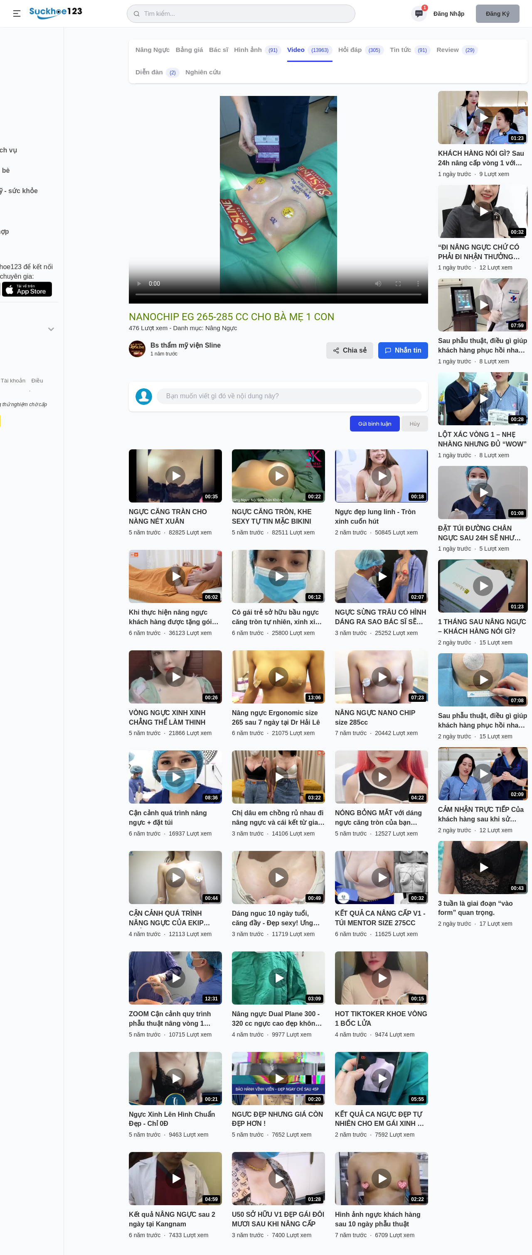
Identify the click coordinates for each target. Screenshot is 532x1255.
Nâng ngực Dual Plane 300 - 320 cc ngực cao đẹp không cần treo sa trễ (276, 1019)
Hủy (415, 423)
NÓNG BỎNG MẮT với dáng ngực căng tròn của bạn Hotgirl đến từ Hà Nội (378, 818)
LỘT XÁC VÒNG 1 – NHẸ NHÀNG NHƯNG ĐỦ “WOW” (482, 439)
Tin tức (410, 50)
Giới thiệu (19, 394)
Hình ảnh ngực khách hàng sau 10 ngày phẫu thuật (378, 1219)
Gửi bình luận (375, 423)
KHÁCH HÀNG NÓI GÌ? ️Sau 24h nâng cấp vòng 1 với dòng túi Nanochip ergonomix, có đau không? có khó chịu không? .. (481, 159)
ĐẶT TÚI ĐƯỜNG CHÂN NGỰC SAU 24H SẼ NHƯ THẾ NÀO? (476, 534)
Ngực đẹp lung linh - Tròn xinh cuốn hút (375, 516)
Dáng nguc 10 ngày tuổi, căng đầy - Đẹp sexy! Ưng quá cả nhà (272, 919)
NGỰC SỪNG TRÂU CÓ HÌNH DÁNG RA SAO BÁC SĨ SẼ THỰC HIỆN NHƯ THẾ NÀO (380, 618)
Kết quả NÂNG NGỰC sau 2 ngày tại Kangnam (172, 1219)
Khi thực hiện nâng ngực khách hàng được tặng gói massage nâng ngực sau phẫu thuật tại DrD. (170, 618)
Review (457, 50)
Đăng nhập (448, 13)
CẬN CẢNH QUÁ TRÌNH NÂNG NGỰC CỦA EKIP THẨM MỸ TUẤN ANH (166, 919)
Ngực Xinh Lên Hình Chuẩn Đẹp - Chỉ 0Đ (172, 1119)
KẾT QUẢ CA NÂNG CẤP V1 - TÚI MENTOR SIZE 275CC (380, 918)
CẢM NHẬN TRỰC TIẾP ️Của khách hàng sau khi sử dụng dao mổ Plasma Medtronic (481, 815)
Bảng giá (189, 49)
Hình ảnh (257, 50)
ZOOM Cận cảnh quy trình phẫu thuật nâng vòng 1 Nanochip (170, 1019)
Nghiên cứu (203, 72)
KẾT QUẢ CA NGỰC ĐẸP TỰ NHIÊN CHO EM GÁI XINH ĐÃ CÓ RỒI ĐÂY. (381, 1120)
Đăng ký (498, 13)
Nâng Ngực (152, 49)
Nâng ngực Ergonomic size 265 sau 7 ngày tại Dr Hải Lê (276, 717)
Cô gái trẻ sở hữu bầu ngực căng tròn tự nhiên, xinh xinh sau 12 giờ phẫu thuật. (277, 618)
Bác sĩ (218, 49)
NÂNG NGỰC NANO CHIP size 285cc (375, 717)
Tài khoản (74, 394)
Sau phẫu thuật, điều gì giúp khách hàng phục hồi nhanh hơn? (482, 346)
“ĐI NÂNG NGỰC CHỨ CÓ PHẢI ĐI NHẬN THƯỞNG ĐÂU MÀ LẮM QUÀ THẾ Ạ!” (480, 253)
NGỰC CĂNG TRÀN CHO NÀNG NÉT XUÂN (168, 516)
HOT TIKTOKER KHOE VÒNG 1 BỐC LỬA (381, 1018)
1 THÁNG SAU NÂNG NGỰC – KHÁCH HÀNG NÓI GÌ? (482, 626)
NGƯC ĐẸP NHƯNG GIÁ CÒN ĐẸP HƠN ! (277, 1119)
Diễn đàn (157, 73)
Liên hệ (46, 394)
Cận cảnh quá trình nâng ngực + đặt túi (168, 817)
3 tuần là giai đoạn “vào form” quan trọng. (475, 908)
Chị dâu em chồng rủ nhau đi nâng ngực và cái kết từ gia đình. (277, 818)
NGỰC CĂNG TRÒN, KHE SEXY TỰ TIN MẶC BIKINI (272, 516)
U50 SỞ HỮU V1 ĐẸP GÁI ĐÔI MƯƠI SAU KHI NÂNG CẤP (278, 1219)
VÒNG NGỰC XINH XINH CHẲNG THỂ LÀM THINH (167, 717)
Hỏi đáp (361, 50)
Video (309, 50)
